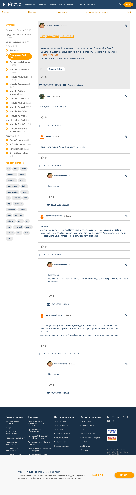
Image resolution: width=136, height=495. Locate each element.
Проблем (11, 209)
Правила (32, 12)
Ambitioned (85, 446)
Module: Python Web (17, 120)
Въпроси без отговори (97, 12)
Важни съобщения (17, 41)
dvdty (48, 96)
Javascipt (18, 215)
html (26, 233)
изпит (22, 174)
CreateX (83, 442)
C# (8, 169)
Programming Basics (18, 56)
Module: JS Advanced (20, 86)
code (20, 221)
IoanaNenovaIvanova (54, 216)
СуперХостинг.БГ (87, 425)
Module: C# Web (20, 107)
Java (15, 169)
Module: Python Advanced (17, 93)
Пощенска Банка (87, 434)
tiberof (48, 136)
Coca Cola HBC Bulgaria (90, 438)
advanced (18, 227)
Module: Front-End (20, 124)
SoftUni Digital (19, 148)
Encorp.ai (84, 450)
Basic (9, 239)
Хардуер (12, 135)
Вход (128, 4)
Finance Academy (61, 446)
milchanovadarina (52, 25)
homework (11, 174)
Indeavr (83, 430)
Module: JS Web (19, 115)
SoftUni (22, 209)
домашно (18, 204)
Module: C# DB (19, 98)
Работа (11, 46)
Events (15, 50)
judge (24, 186)
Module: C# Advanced (20, 71)
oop (8, 227)
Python (24, 192)
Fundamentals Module (20, 64)
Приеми (124, 475)
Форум (5, 12)
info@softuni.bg (50, 55)
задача (28, 227)
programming (12, 192)
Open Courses (19, 140)
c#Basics (10, 221)
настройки (98, 475)
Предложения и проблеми (18, 36)
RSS (129, 12)
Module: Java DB (20, 102)
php (8, 204)
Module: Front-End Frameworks (18, 130)
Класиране (61, 12)
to (27, 221)
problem (17, 198)
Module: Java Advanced (21, 78)
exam (24, 169)
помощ (10, 233)
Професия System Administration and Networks (36, 423)
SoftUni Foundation (19, 155)
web (18, 233)
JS (8, 198)
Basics (22, 180)
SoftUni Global (60, 442)
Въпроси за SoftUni (18, 30)
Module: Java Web (20, 111)
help (9, 215)
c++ (25, 198)
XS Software (85, 421)
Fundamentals (12, 186)
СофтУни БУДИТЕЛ (62, 434)
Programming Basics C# (57, 36)
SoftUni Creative (20, 144)
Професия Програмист (15, 438)
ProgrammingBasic (56, 69)
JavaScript (11, 180)
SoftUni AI (58, 430)
